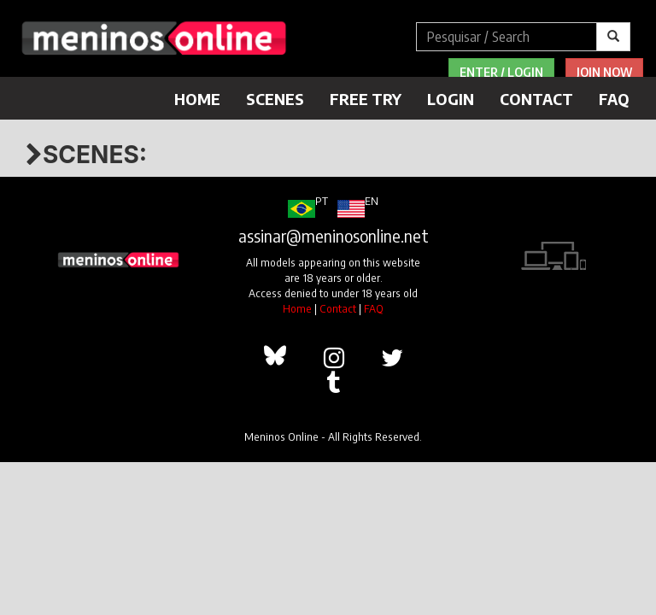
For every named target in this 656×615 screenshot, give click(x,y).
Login (450, 98)
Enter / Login (501, 72)
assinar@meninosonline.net (333, 236)
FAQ (614, 98)
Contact (536, 98)
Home (197, 98)
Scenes (275, 98)
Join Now (604, 72)
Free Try (365, 98)
